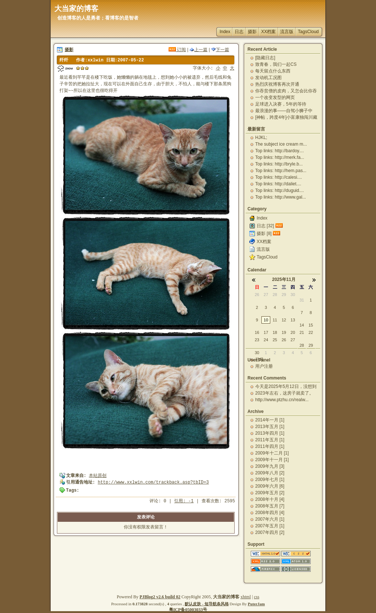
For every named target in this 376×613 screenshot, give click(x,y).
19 (284, 332)
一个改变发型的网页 (275, 97)
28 (274, 294)
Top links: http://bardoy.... (279, 150)
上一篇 (198, 49)
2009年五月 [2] (269, 492)
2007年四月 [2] (269, 532)
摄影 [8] (264, 233)
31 (302, 300)
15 (310, 325)
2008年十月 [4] (269, 499)
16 (257, 332)
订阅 (177, 49)
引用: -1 (184, 501)
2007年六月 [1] (269, 519)
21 (302, 332)
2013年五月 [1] (269, 426)
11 (274, 320)
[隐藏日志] (265, 57)
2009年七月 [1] (269, 479)
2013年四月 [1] (269, 433)
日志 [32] (265, 225)
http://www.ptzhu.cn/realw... (281, 399)
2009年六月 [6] (269, 486)
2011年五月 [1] (269, 439)
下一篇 (220, 49)
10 (266, 320)
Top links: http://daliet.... (278, 183)
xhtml (246, 596)
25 (274, 340)
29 (284, 294)
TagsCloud (308, 31)
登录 (259, 359)
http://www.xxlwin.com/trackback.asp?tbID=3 (153, 482)
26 (257, 294)
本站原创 (97, 475)
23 (257, 340)
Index (225, 31)
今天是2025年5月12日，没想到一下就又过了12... (286, 386)
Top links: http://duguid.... (279, 190)
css (256, 596)
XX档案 (268, 31)
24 (266, 340)
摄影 (252, 31)
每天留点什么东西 (272, 71)
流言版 (286, 31)
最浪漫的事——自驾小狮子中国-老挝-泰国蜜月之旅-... (283, 110)
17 (266, 332)
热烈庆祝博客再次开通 (277, 84)
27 (266, 294)
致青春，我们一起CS (276, 64)
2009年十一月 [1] (272, 459)
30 (292, 294)
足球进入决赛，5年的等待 (280, 104)
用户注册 (264, 366)
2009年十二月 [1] (272, 453)
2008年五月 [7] (269, 506)
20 (292, 332)
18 (274, 332)
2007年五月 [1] (269, 525)
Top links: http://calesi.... (278, 177)
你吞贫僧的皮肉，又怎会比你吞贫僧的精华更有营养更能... (286, 90)
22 (310, 332)
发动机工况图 (268, 77)
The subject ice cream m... (281, 144)
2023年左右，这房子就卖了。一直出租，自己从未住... (284, 393)
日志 (239, 31)
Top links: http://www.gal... (280, 197)
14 (302, 325)
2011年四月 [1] (269, 446)
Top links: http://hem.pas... (280, 170)
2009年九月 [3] (269, 466)
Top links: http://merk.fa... (279, 157)
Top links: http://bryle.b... (279, 164)
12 (284, 320)
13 (292, 320)
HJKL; (261, 137)
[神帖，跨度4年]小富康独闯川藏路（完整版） (286, 117)
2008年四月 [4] (269, 512)
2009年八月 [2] (269, 472)
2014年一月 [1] (269, 420)
